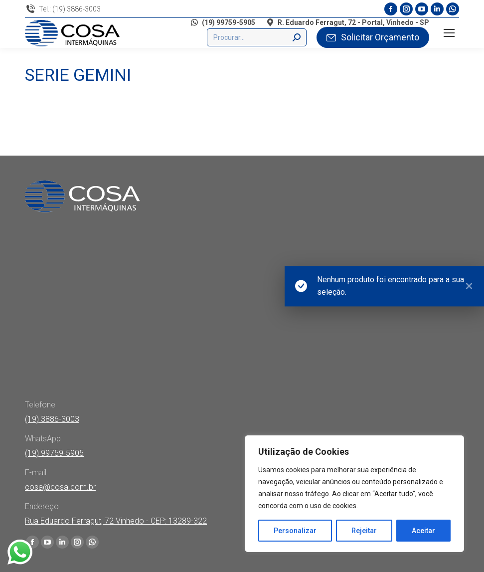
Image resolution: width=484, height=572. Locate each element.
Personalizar (295, 531)
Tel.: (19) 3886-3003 (63, 9)
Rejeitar (364, 531)
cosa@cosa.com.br (60, 487)
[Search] (297, 37)
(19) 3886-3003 (52, 419)
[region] (354, 493)
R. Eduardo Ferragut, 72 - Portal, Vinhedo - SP (347, 22)
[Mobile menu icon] (449, 33)
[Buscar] (257, 37)
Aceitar (423, 531)
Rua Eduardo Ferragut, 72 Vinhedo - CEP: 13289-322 (116, 521)
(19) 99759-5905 (222, 22)
